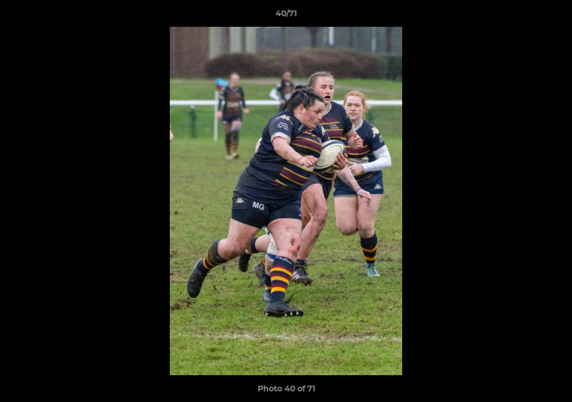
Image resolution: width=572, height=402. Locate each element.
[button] (552, 16)
